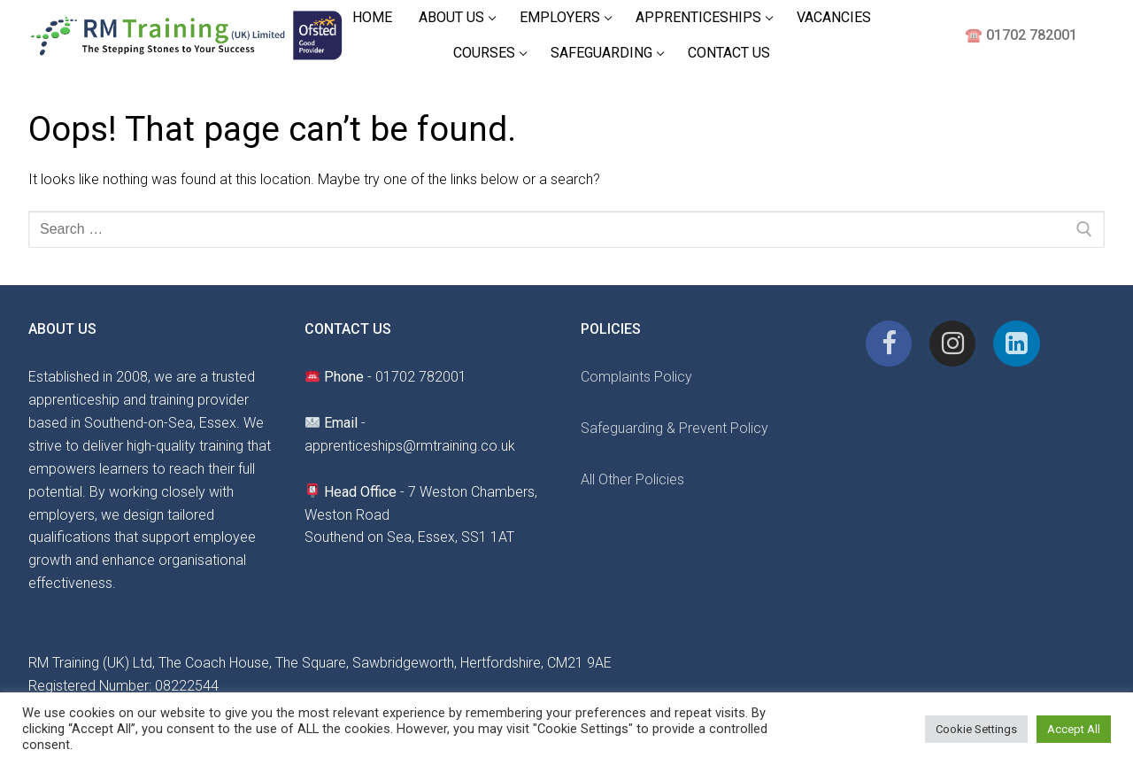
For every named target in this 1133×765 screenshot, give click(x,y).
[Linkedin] (1016, 344)
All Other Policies (632, 479)
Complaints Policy (636, 376)
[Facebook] (889, 344)
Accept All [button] (1073, 729)
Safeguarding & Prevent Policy (674, 428)
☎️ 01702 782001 (1021, 35)
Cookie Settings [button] (976, 729)
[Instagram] (952, 344)
